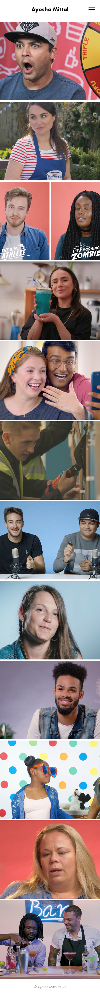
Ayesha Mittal (50, 9)
